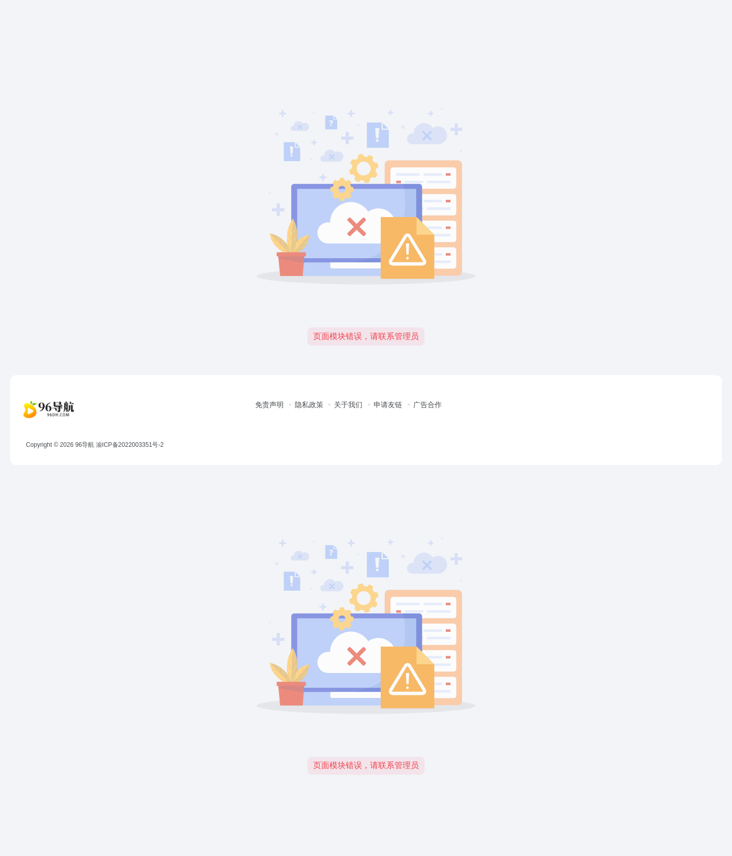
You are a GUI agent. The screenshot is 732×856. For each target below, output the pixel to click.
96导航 (84, 444)
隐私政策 (309, 405)
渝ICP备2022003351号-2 (130, 444)
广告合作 (427, 405)
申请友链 (388, 405)
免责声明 (269, 405)
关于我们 (348, 405)
